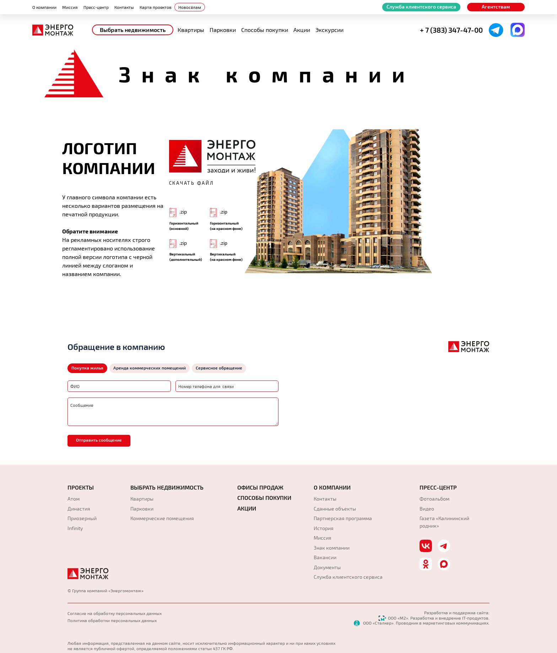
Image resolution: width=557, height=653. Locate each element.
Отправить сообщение (99, 439)
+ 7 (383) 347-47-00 (451, 30)
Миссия (70, 7)
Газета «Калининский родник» (444, 522)
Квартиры (191, 29)
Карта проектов (156, 7)
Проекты (80, 487)
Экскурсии (329, 29)
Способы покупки (264, 29)
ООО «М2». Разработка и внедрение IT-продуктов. (434, 617)
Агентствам (496, 7)
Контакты (124, 7)
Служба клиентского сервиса (421, 7)
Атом (73, 499)
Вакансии (325, 557)
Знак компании (332, 548)
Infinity (75, 528)
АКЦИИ (246, 508)
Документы (327, 567)
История (324, 528)
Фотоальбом (434, 499)
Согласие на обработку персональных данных (114, 613)
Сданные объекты (335, 509)
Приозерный (82, 518)
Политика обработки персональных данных (112, 620)
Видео (427, 509)
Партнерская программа (343, 518)
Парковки (223, 29)
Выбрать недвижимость (133, 29)
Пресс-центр (96, 7)
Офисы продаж (260, 487)
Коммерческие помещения (162, 518)
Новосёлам (189, 7)
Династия (78, 509)
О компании (44, 7)
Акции (301, 29)
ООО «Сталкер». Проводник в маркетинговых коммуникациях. (422, 622)
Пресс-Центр (438, 487)
